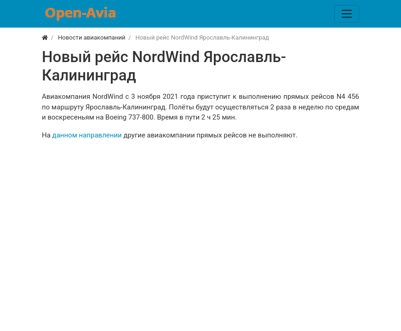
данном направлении (87, 135)
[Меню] (346, 14)
